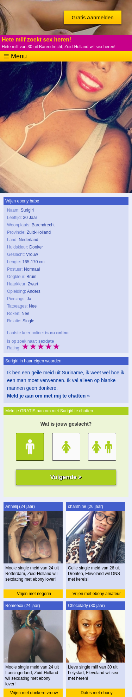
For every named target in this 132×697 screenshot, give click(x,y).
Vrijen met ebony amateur (97, 593)
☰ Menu (15, 56)
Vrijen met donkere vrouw (34, 692)
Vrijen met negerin (34, 593)
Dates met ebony (97, 692)
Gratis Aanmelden (92, 17)
